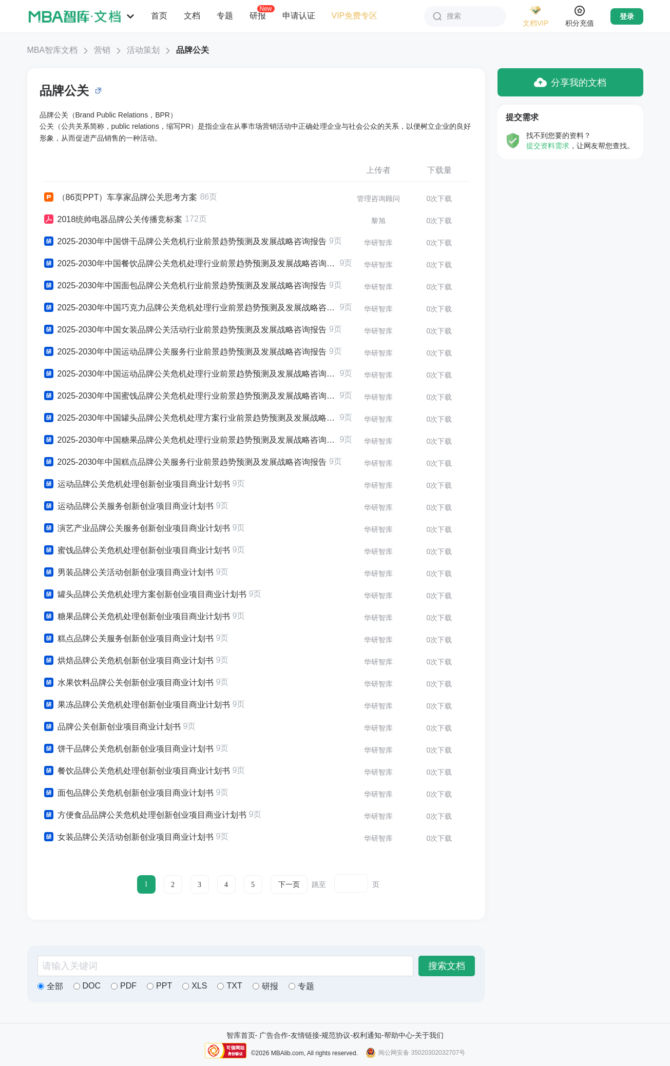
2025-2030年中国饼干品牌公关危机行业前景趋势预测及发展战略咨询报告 (185, 241)
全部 (50, 986)
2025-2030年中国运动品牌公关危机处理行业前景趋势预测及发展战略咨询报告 (190, 374)
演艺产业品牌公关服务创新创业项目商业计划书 (136, 528)
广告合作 (273, 1035)
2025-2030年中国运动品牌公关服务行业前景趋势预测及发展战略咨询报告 (185, 352)
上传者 (378, 170)
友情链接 (305, 1035)
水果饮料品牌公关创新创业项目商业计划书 (128, 682)
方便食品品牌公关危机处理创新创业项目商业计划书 (144, 815)
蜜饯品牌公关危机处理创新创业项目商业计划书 (136, 550)
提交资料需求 (547, 146)
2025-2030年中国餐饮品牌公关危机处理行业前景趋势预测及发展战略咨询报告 (190, 263)
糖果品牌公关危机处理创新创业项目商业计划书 (136, 616)
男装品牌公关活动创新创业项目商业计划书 (128, 572)
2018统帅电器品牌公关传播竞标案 (113, 219)
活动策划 (143, 50)
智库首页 (240, 1035)
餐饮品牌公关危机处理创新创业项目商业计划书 (136, 771)
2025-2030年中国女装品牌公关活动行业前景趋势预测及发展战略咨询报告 (185, 329)
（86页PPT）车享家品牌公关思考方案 (120, 197)
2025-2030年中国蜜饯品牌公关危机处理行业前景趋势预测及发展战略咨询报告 (190, 396)
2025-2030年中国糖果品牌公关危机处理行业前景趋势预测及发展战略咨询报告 (190, 440)
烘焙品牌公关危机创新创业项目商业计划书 (128, 660)
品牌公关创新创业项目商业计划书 (112, 727)
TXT (229, 985)
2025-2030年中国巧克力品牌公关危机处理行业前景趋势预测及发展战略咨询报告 (190, 307)
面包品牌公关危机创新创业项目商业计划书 (128, 793)
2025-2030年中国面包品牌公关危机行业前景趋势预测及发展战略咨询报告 (185, 285)
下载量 (439, 170)
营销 (102, 50)
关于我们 (429, 1035)
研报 (258, 15)
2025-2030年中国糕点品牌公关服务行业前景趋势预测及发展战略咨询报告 (185, 462)
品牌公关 (192, 50)
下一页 (289, 885)
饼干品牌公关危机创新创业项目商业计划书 (128, 749)
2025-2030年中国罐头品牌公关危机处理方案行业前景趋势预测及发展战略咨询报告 (190, 418)
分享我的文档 (570, 82)
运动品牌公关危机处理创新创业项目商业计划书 (136, 484)
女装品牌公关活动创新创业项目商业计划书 (128, 837)
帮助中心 (398, 1035)
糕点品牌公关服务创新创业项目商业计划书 (128, 638)
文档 (192, 15)
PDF (124, 985)
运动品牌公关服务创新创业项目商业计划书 (128, 506)
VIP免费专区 (355, 15)
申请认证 (298, 15)
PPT (159, 985)
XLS (194, 985)
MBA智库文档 (52, 50)
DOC (87, 985)
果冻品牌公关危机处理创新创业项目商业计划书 (136, 704)
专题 (225, 15)
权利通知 (367, 1035)
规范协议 (335, 1035)
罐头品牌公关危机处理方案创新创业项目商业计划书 (144, 594)
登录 (627, 16)
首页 (159, 15)
